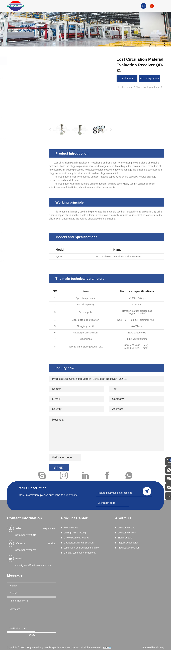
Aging (20, 87)
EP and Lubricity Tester (29, 117)
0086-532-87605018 (25, 535)
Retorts (21, 160)
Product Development (129, 547)
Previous (49, 129)
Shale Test (22, 169)
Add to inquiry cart (149, 78)
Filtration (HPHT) (26, 134)
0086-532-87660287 (25, 550)
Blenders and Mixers (27, 91)
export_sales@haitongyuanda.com (33, 565)
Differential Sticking (27, 108)
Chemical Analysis (26, 95)
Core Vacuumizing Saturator (25, 196)
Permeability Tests (26, 151)
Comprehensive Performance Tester (24, 102)
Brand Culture (125, 537)
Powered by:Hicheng (153, 647)
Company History (127, 532)
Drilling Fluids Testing (28, 78)
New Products (23, 69)
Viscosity (21, 173)
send (147, 490)
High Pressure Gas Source (25, 183)
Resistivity (22, 156)
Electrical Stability (26, 113)
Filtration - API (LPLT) (28, 121)
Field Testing (23, 190)
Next (110, 129)
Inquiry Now (127, 78)
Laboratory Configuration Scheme (27, 248)
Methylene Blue (25, 143)
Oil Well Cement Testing (24, 220)
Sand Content (24, 164)
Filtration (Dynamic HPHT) (25, 127)
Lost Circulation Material (29, 138)
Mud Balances (24, 147)
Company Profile (126, 527)
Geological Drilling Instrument (25, 234)
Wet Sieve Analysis (27, 177)
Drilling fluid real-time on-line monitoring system (28, 205)
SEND (31, 635)
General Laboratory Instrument (26, 263)
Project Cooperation (128, 542)
